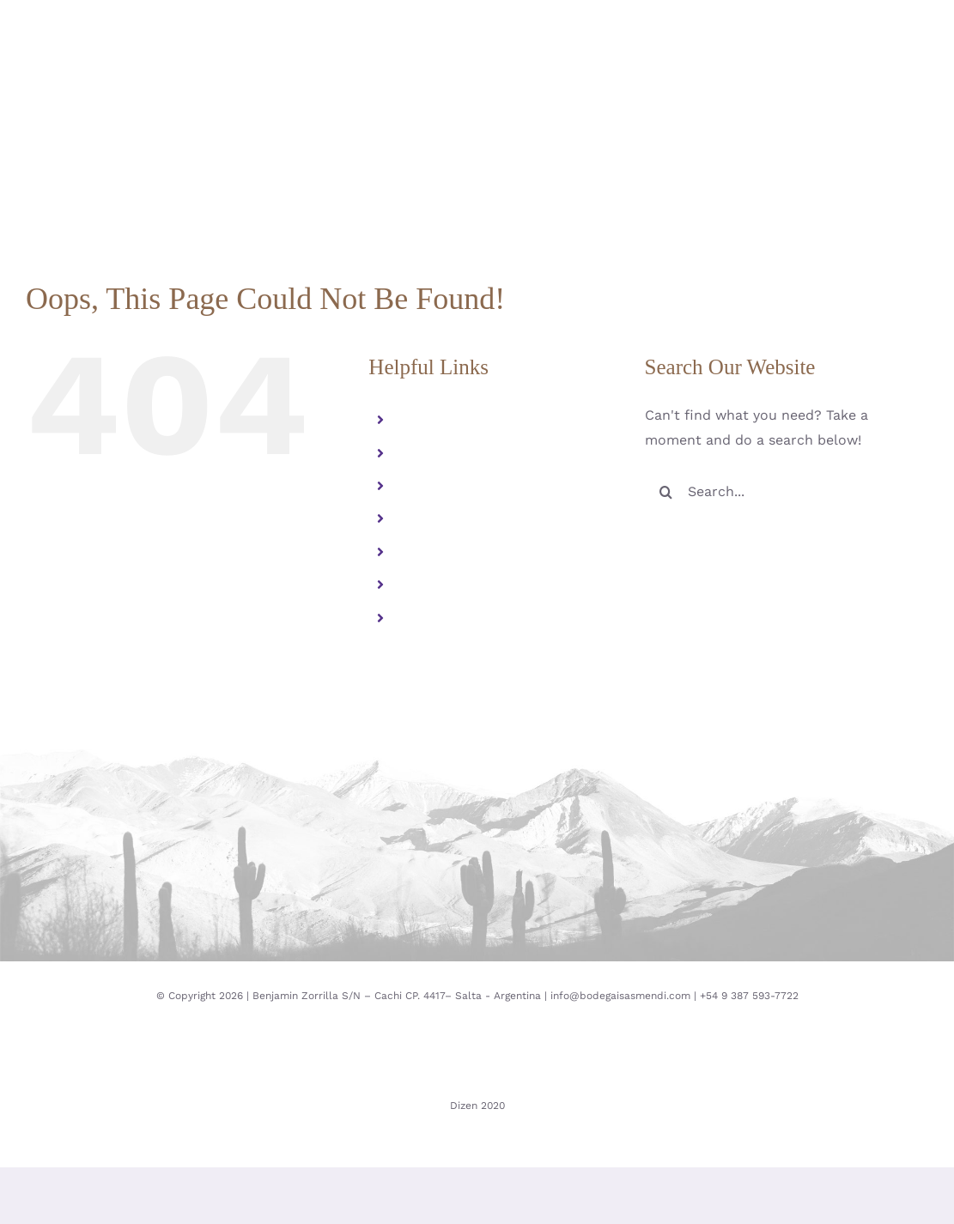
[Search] (666, 491)
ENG (416, 617)
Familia (425, 420)
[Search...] (786, 491)
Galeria (425, 519)
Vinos (420, 485)
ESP (415, 585)
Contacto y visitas (461, 551)
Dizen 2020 (477, 1106)
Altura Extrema (453, 453)
